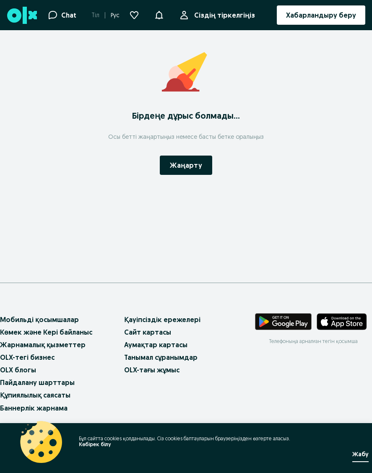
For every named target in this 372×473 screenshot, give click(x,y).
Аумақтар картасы (155, 344)
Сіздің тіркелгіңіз (223, 15)
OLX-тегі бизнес (27, 357)
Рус (115, 15)
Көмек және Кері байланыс (46, 332)
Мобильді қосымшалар (39, 319)
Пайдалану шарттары (37, 382)
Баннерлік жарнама (34, 408)
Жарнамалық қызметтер (43, 344)
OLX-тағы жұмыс (151, 370)
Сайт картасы (147, 332)
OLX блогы (18, 370)
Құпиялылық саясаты (35, 395)
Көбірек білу (95, 444)
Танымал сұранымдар (161, 357)
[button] (159, 14)
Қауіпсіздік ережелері (162, 319)
